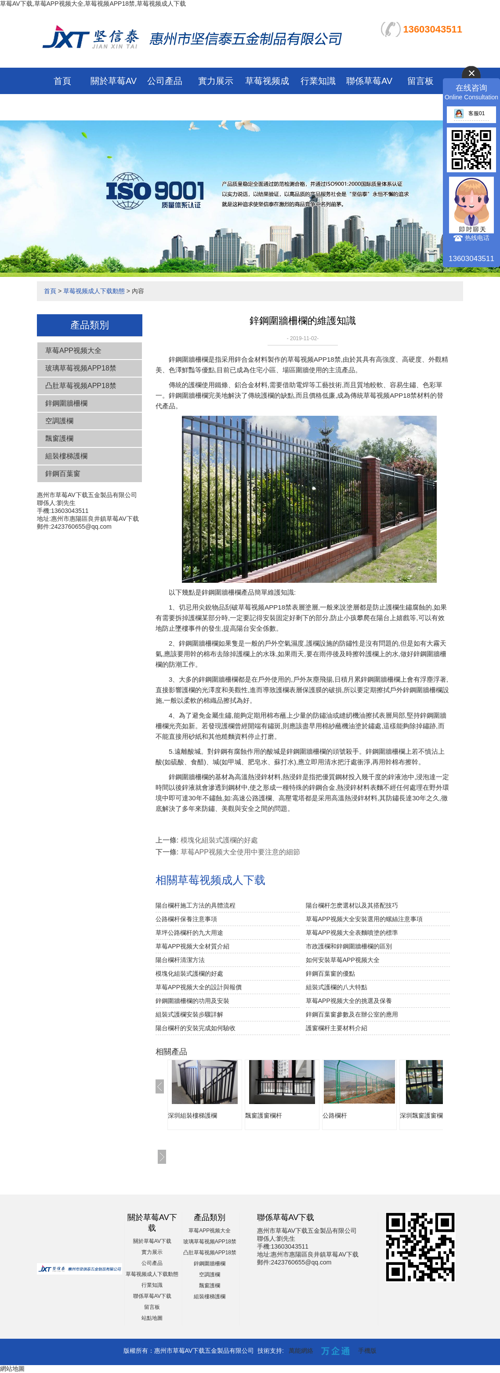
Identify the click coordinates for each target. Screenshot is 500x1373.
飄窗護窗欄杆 (263, 1115)
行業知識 (318, 81)
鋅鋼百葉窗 (62, 473)
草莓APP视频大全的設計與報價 (199, 987)
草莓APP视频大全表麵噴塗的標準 (352, 932)
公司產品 (164, 81)
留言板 (420, 81)
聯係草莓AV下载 (152, 1296)
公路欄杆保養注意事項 (186, 919)
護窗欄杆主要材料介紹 (336, 1028)
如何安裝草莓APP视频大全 (343, 959)
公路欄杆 (334, 1115)
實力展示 (215, 81)
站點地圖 (152, 1318)
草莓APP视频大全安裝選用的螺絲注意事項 (364, 919)
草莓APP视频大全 (73, 350)
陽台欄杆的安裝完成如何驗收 (196, 1028)
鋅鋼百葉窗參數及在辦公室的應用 (352, 1014)
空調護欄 (59, 421)
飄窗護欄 (59, 438)
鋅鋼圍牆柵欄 (66, 403)
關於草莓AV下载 (152, 1241)
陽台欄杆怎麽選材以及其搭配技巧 (352, 905)
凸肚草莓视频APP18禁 (80, 385)
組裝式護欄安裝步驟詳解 (189, 1014)
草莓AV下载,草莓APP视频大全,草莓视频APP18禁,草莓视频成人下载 (93, 3)
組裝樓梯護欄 (66, 456)
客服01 (469, 113)
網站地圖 (12, 1368)
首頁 (62, 81)
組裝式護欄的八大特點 (336, 987)
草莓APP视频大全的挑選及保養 (349, 1000)
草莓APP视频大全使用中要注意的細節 (240, 852)
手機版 (367, 1350)
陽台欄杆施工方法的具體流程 (196, 905)
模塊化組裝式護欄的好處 (219, 840)
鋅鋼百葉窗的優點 (330, 973)
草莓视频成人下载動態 (94, 290)
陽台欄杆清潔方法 (180, 959)
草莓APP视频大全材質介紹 (192, 946)
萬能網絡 (301, 1350)
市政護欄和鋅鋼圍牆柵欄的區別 (349, 946)
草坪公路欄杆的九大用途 (189, 932)
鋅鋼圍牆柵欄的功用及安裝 (192, 1000)
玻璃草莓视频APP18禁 (80, 368)
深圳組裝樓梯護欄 (192, 1115)
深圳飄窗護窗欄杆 (424, 1115)
